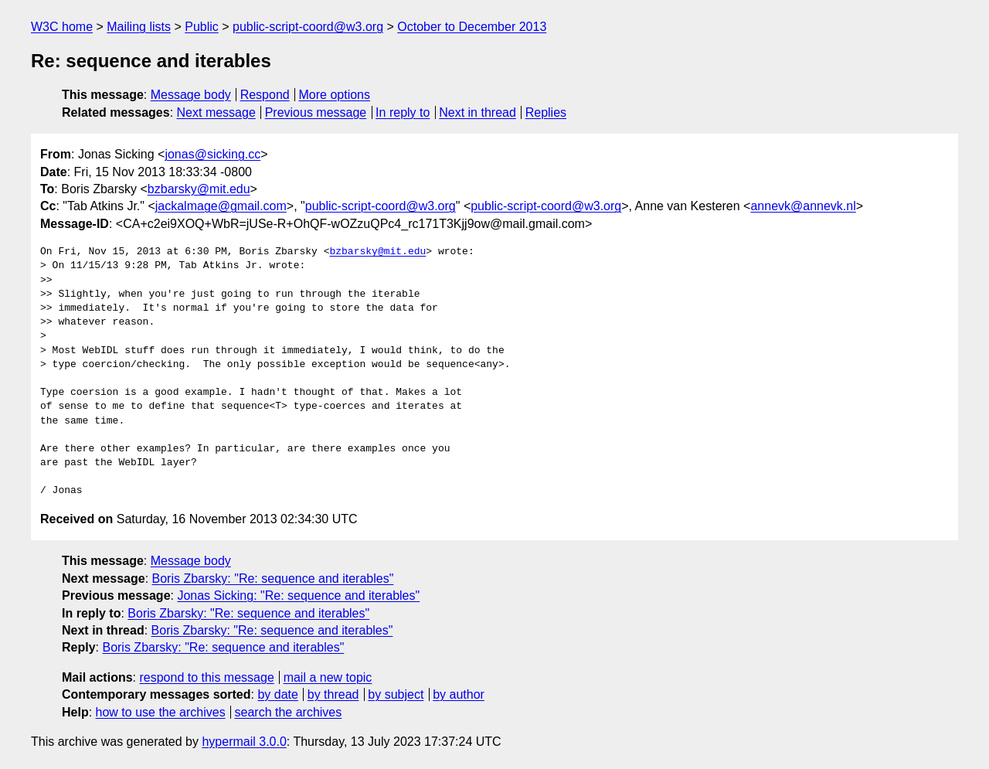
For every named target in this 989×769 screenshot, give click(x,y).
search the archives (288, 712)
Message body (191, 94)
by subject (395, 694)
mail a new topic (328, 677)
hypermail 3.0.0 (244, 741)
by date (277, 694)
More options (335, 94)
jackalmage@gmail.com (221, 206)
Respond (265, 94)
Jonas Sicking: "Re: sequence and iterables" (298, 595)
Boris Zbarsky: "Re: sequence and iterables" (273, 578)
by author (458, 694)
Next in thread (477, 112)
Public (202, 26)
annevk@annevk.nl (802, 206)
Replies (545, 112)
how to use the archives (161, 712)
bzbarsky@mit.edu (199, 189)
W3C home (62, 26)
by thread (333, 694)
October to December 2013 (471, 26)
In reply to (403, 112)
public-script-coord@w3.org (308, 26)
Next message (216, 112)
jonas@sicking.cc (212, 154)
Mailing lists (139, 26)
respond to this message (206, 677)
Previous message (316, 112)
